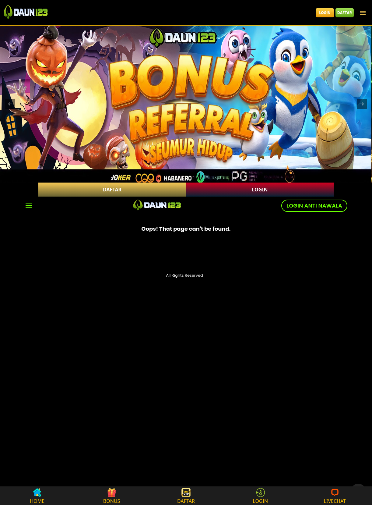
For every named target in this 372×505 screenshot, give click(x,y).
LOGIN (325, 12)
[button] (10, 104)
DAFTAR (344, 12)
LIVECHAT (335, 495)
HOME (37, 495)
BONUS (111, 495)
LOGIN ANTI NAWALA (314, 205)
